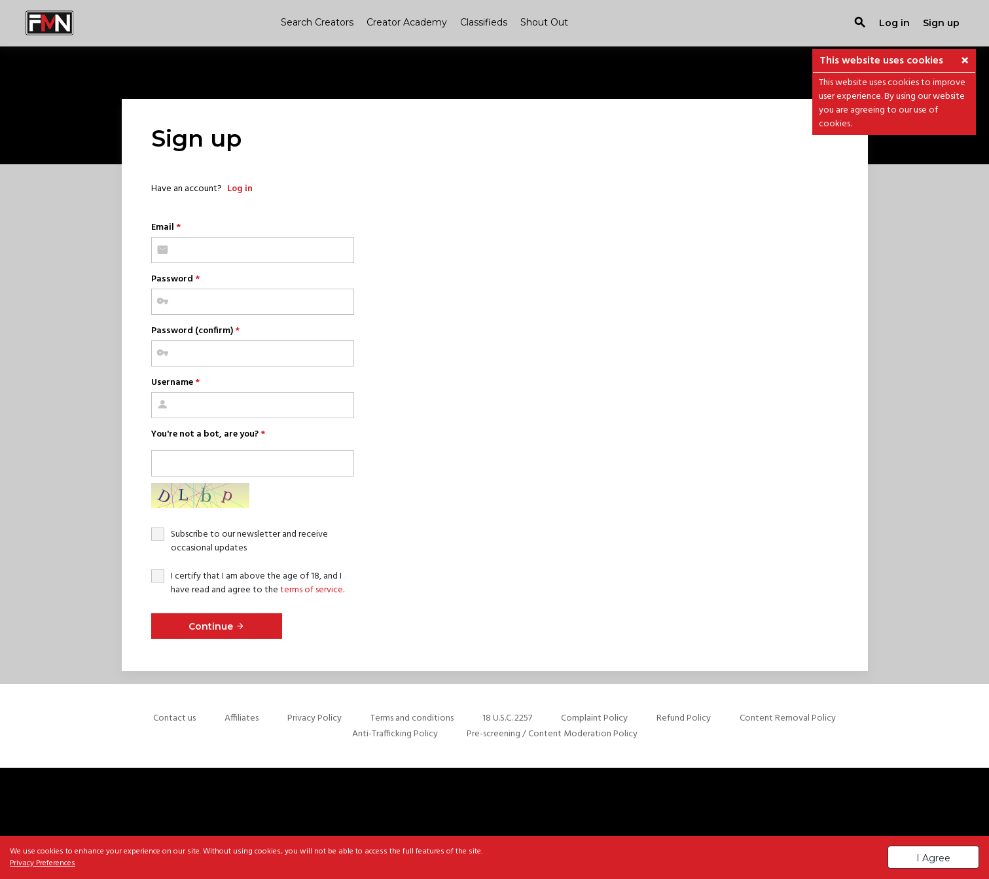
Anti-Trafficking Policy (395, 734)
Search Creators (317, 22)
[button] (965, 61)
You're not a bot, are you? (208, 434)
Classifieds (483, 22)
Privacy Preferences (42, 863)
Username (175, 382)
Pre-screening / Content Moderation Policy (552, 734)
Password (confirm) (195, 331)
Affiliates (242, 718)
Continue (217, 626)
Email (166, 227)
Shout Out (544, 22)
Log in (240, 188)
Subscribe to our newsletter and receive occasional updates (249, 541)
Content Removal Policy (788, 718)
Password (175, 279)
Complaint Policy (594, 718)
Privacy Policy (314, 718)
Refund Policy (683, 718)
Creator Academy (407, 22)
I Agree (933, 858)
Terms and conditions (412, 718)
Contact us (174, 718)
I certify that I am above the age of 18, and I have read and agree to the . (257, 583)
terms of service (311, 590)
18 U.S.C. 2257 (507, 718)
